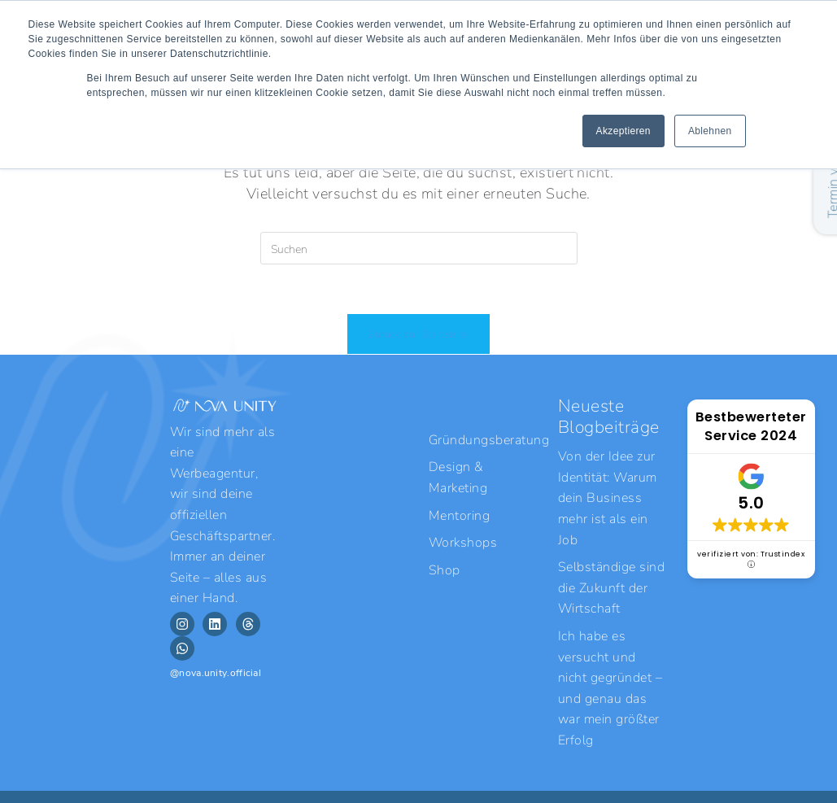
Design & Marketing (458, 476)
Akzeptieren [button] (623, 131)
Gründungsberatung (483, 438)
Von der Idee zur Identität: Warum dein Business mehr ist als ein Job (607, 497)
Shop (444, 569)
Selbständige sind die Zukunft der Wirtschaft (611, 586)
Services (453, 406)
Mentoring (459, 514)
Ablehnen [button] (710, 131)
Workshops (463, 541)
